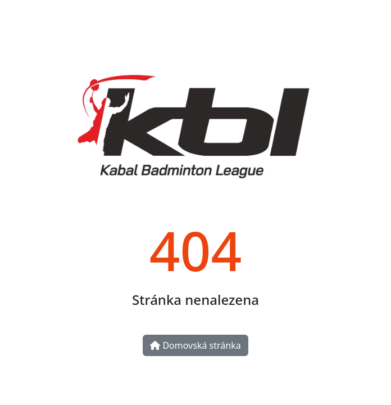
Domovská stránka (195, 345)
